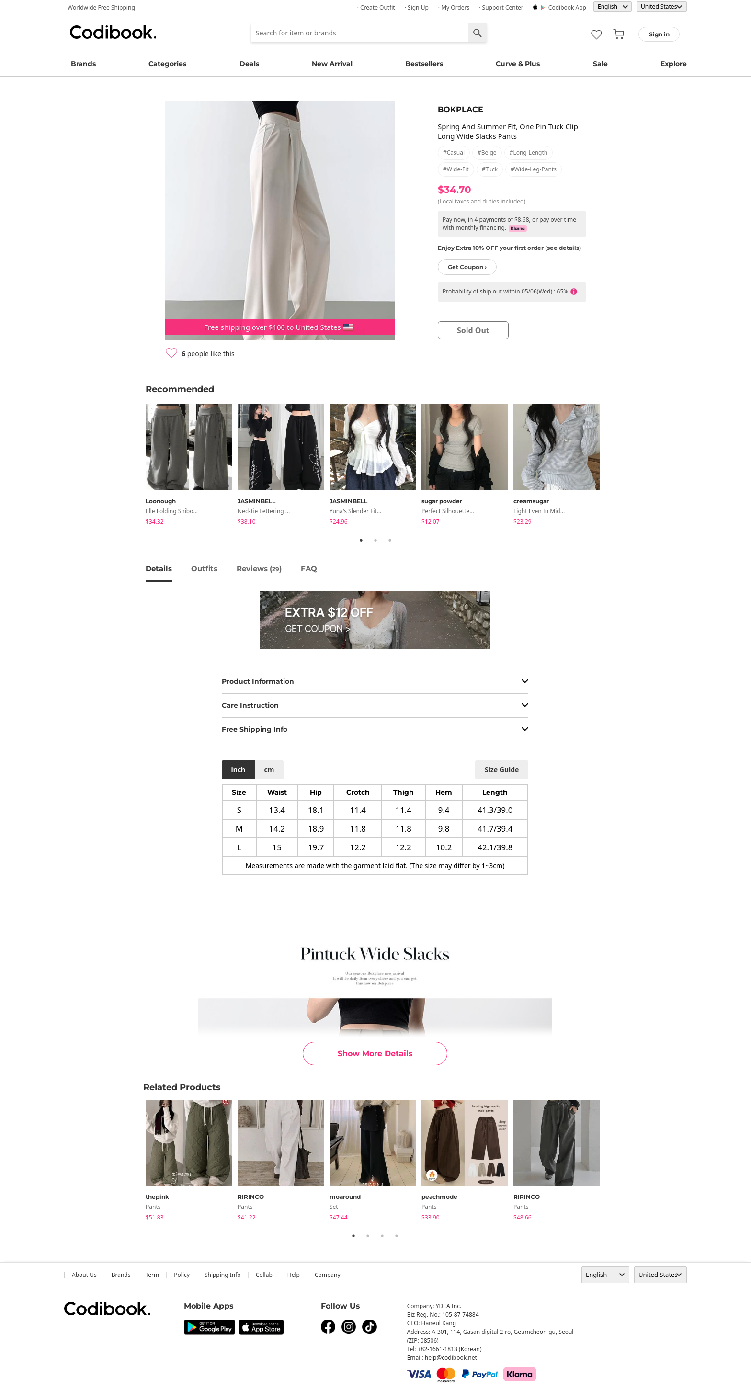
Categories (167, 63)
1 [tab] (361, 540)
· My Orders (453, 7)
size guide (502, 769)
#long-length (529, 152)
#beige (487, 152)
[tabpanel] (192, 466)
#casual (454, 152)
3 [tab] (390, 540)
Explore (673, 63)
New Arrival (332, 63)
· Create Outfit (376, 7)
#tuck (490, 169)
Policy (182, 1275)
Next (612, 466)
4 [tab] (396, 1236)
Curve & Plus (518, 63)
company (328, 1275)
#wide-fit (456, 169)
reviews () (259, 568)
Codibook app (567, 7)
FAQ (309, 568)
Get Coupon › (467, 267)
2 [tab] (375, 540)
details (159, 568)
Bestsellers (424, 63)
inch (238, 769)
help (293, 1275)
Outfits (204, 568)
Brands (83, 63)
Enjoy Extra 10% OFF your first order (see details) (509, 247)
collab (264, 1275)
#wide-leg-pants (534, 169)
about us (84, 1275)
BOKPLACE (460, 109)
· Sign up (417, 7)
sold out (473, 330)
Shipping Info (223, 1275)
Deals (249, 63)
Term (152, 1275)
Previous (138, 466)
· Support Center (501, 7)
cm (269, 769)
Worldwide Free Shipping (101, 7)
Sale (600, 63)
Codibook (113, 32)
